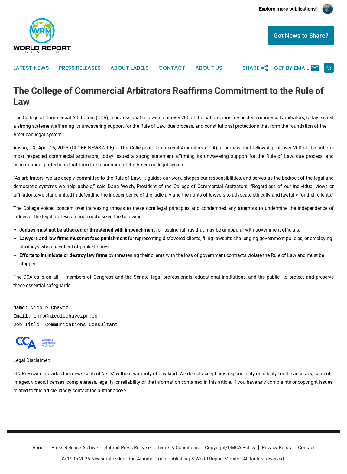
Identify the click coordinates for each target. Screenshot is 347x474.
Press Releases (80, 68)
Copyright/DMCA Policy (230, 447)
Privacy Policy (277, 447)
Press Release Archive (74, 447)
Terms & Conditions (178, 447)
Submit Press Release (127, 447)
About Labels (129, 68)
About (38, 447)
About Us (208, 68)
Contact (172, 68)
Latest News (31, 68)
